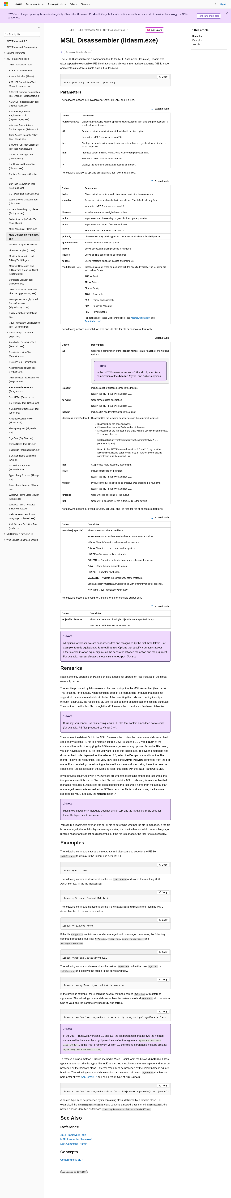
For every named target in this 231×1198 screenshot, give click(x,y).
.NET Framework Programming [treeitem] (21, 47)
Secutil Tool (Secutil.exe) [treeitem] (21, 397)
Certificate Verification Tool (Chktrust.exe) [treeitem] (22, 166)
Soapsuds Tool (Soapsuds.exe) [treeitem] (24, 450)
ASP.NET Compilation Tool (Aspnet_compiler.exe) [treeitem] (22, 84)
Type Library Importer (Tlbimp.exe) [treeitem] (24, 487)
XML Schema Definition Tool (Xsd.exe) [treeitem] (23, 526)
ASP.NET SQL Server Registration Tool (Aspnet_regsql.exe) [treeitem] (19, 115)
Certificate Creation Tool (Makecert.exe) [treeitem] (21, 282)
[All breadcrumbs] (63, 30)
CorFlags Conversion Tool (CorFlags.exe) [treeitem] (22, 186)
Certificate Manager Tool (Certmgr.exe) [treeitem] (21, 156)
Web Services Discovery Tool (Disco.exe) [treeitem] (23, 201)
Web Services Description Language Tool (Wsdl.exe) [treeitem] (22, 516)
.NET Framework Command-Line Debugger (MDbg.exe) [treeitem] (23, 291)
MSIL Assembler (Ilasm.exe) (76, 1139)
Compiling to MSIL (70, 1159)
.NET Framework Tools (114, 30)
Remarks (197, 36)
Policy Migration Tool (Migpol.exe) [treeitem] (23, 315)
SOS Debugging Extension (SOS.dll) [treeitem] (22, 457)
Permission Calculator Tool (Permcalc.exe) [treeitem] (22, 344)
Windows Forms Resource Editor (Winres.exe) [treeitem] (22, 506)
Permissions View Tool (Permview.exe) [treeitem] (20, 354)
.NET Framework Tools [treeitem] (20, 64)
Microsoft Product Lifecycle (93, 14)
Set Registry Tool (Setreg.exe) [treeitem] (24, 403)
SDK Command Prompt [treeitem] (20, 70)
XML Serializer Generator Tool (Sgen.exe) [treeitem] (24, 411)
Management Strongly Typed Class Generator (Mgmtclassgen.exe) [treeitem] (23, 303)
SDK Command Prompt (73, 1144)
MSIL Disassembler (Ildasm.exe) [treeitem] (24, 236)
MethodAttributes (139, 318)
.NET (71, 30)
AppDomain (87, 1077)
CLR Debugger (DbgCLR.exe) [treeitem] (24, 193)
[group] (115, 1091)
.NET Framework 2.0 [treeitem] (16, 41)
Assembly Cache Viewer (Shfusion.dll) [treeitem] (21, 420)
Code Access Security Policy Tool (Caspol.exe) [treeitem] (23, 137)
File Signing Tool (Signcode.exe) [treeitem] (23, 430)
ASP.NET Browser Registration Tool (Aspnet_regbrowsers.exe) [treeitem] (24, 94)
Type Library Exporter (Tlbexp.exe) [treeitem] (24, 477)
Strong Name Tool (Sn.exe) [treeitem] (22, 444)
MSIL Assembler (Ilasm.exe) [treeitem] (23, 229)
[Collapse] (39, 27)
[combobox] (22, 34)
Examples (197, 40)
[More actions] (168, 30)
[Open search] (216, 4)
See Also (196, 44)
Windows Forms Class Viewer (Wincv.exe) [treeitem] (24, 497)
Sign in (223, 4)
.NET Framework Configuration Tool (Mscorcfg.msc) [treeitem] (24, 325)
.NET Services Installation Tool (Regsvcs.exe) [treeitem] (24, 379)
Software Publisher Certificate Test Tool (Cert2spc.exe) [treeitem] (23, 147)
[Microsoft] (6, 4)
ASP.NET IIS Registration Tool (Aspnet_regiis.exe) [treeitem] (24, 104)
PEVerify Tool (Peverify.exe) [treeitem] (23, 362)
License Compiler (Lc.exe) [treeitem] (22, 250)
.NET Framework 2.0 (88, 30)
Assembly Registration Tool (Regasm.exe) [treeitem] (22, 370)
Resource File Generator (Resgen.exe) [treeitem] (21, 389)
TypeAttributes (92, 321)
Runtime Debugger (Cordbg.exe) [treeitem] (23, 176)
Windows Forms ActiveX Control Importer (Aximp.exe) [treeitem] (23, 127)
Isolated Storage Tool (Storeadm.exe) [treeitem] (19, 467)
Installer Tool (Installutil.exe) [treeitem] (23, 244)
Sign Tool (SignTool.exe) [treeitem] (21, 438)
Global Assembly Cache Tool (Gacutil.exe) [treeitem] (23, 221)
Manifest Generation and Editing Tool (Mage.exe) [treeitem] (21, 258)
